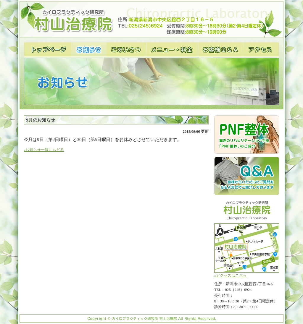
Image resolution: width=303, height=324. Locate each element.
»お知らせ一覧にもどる (44, 150)
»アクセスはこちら (246, 250)
